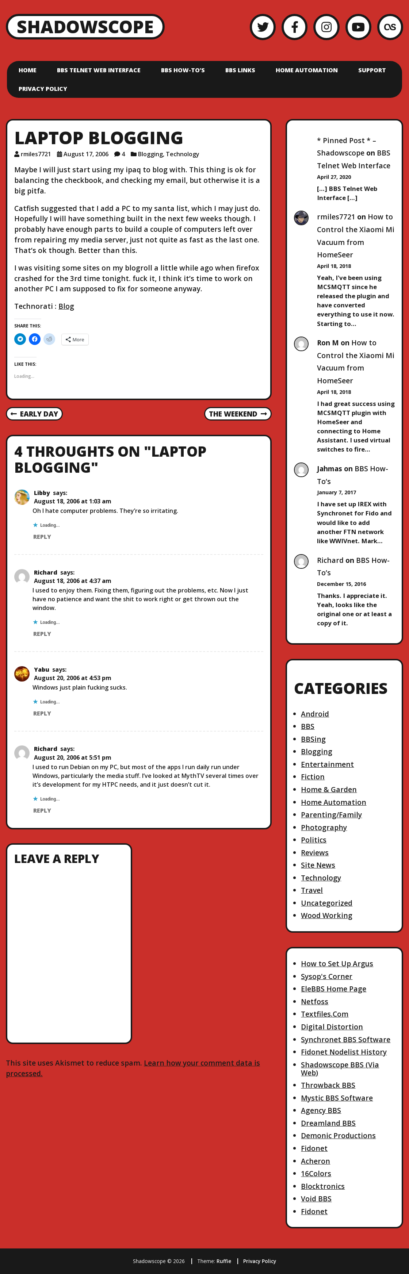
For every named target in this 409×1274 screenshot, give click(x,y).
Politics (313, 840)
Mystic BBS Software (337, 1098)
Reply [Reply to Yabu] (42, 713)
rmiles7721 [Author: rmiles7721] (36, 154)
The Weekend (238, 414)
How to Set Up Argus (337, 963)
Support (372, 70)
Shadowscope (85, 26)
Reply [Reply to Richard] (42, 634)
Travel (312, 890)
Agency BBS (321, 1110)
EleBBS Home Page (333, 989)
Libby (42, 493)
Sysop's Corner (326, 976)
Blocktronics (323, 1186)
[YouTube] (358, 27)
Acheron (315, 1161)
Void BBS (316, 1199)
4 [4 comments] (123, 154)
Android (315, 714)
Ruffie (224, 1261)
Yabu (41, 669)
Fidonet (314, 1148)
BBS (307, 726)
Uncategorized (326, 903)
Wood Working (326, 915)
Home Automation (307, 70)
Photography (324, 827)
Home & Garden (329, 789)
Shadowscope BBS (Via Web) (340, 1069)
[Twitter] (263, 27)
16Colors (316, 1173)
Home (28, 70)
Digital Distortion (332, 1027)
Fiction (313, 777)
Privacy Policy (43, 89)
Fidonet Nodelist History (344, 1052)
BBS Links (240, 70)
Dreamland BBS (328, 1123)
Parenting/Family (331, 815)
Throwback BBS (328, 1085)
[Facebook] (294, 27)
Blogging (150, 154)
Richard (45, 572)
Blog (66, 306)
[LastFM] (390, 27)
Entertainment (327, 764)
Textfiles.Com (324, 1014)
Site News (318, 865)
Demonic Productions (338, 1135)
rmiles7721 (336, 217)
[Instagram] (326, 27)
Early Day (34, 414)
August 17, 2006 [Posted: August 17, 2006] (86, 154)
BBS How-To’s (183, 70)
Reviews (315, 852)
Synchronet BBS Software (345, 1039)
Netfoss (314, 1001)
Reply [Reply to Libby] (42, 537)
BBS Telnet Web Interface (99, 70)
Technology (182, 154)
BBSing (313, 739)
